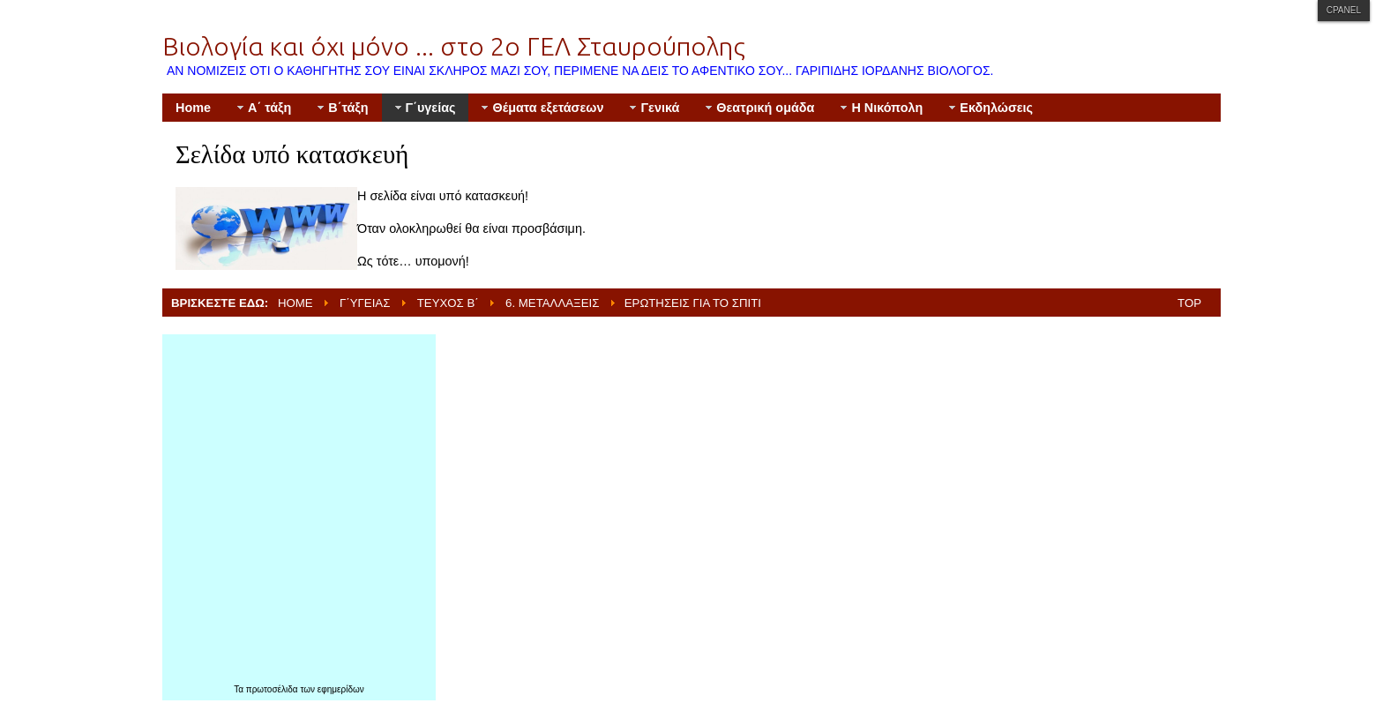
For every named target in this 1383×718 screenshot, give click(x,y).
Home (295, 303)
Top (1189, 303)
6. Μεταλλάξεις (552, 303)
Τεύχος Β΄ (448, 303)
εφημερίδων (341, 689)
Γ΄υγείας (365, 303)
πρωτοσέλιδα (273, 689)
